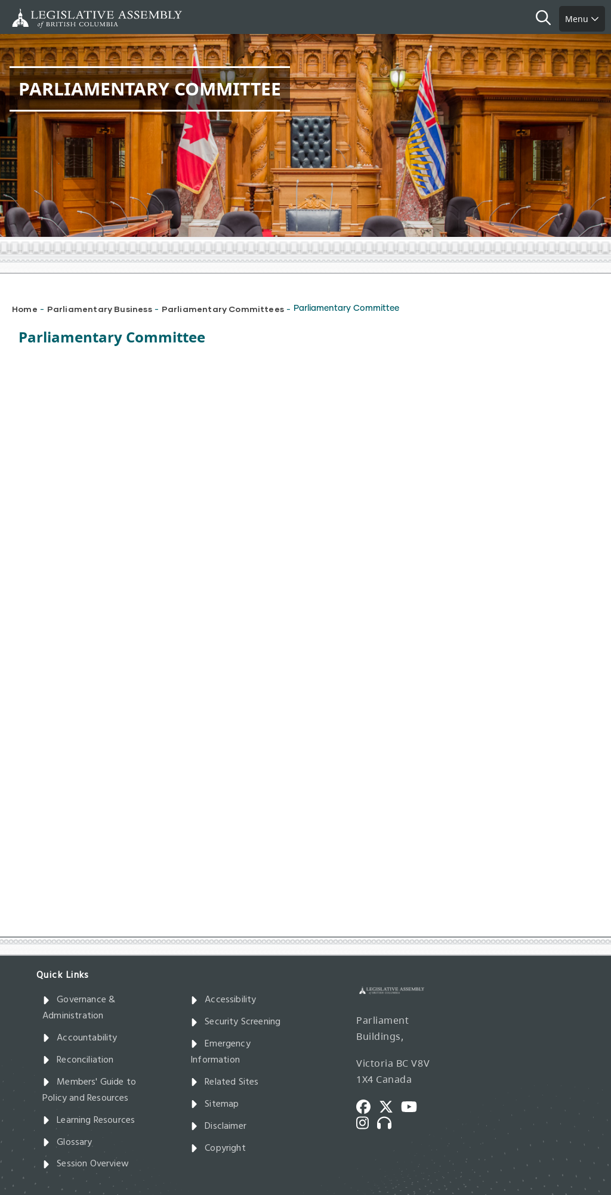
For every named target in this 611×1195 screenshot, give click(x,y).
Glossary (67, 1142)
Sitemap (214, 1104)
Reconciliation (78, 1060)
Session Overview (85, 1164)
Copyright (218, 1148)
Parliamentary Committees (223, 309)
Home (25, 309)
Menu (582, 18)
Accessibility (223, 1000)
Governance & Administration (78, 1008)
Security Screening (235, 1022)
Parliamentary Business (99, 309)
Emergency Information (220, 1052)
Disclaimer (218, 1126)
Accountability (80, 1038)
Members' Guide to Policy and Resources (89, 1090)
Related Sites (224, 1082)
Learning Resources (88, 1120)
